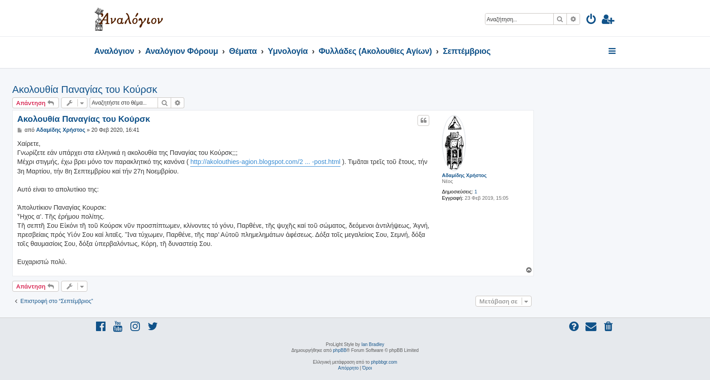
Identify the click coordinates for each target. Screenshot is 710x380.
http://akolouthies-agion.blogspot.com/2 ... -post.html (265, 161)
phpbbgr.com (384, 362)
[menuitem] (592, 21)
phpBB (339, 350)
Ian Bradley (372, 344)
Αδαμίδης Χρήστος (464, 175)
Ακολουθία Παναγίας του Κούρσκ (84, 89)
